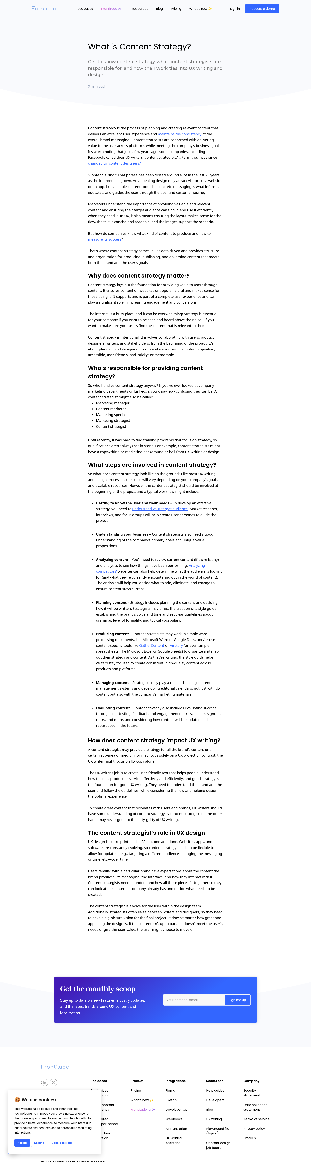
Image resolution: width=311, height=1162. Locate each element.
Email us (249, 1138)
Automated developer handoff (105, 1121)
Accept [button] (22, 1142)
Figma (170, 1090)
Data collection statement (255, 1107)
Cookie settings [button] (61, 1142)
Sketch (171, 1100)
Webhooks (174, 1119)
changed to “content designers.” (114, 163)
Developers (215, 1100)
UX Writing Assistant (174, 1140)
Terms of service (256, 1119)
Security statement (251, 1093)
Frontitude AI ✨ (143, 1109)
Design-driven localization (101, 1135)
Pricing (176, 8)
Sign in (235, 8)
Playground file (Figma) (217, 1131)
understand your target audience (160, 508)
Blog (159, 8)
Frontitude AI (111, 8)
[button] (85, 9)
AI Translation (176, 1128)
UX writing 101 (216, 1119)
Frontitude (46, 8)
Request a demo (262, 8)
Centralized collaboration (100, 1093)
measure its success (104, 239)
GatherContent (151, 645)
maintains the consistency (179, 134)
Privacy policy (254, 1128)
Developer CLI (176, 1109)
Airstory (176, 645)
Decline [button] (39, 1142)
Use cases (85, 8)
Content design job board (218, 1145)
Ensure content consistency (102, 1107)
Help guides (215, 1090)
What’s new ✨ (200, 8)
